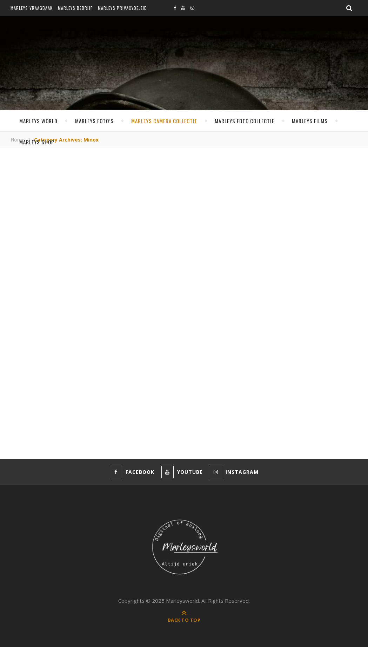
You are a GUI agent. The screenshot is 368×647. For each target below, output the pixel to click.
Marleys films (310, 121)
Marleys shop (36, 142)
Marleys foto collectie (244, 121)
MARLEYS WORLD (38, 121)
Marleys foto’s (94, 121)
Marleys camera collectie (164, 121)
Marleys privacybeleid (122, 8)
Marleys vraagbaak (32, 8)
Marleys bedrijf (75, 8)
